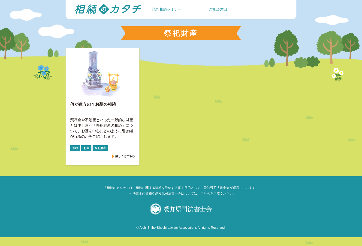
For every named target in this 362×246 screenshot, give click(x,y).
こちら (205, 193)
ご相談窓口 (218, 9)
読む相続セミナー (167, 9)
